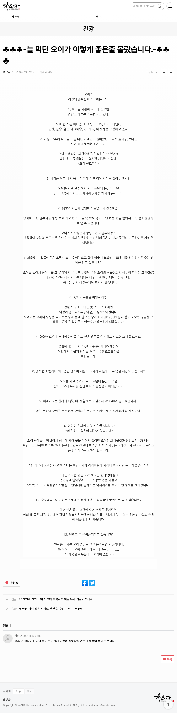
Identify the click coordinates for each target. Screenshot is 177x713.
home (4, 17)
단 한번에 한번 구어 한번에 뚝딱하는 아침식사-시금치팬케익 (56, 599)
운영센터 (7, 699)
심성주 (18, 635)
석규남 (6, 72)
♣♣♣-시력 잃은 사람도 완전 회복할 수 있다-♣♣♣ (51, 609)
